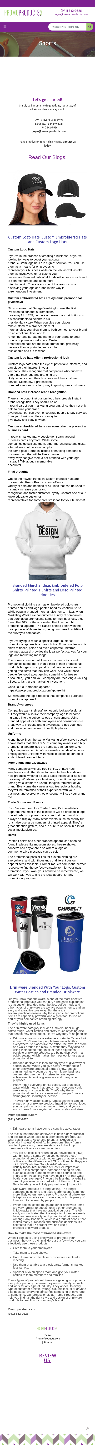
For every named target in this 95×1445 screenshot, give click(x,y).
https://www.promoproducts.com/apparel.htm (37, 690)
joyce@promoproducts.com (71, 14)
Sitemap (48, 1342)
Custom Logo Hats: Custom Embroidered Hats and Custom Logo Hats (47, 239)
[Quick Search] (67, 27)
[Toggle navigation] (5, 27)
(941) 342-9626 (71, 11)
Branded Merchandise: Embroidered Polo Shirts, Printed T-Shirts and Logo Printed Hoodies (47, 590)
